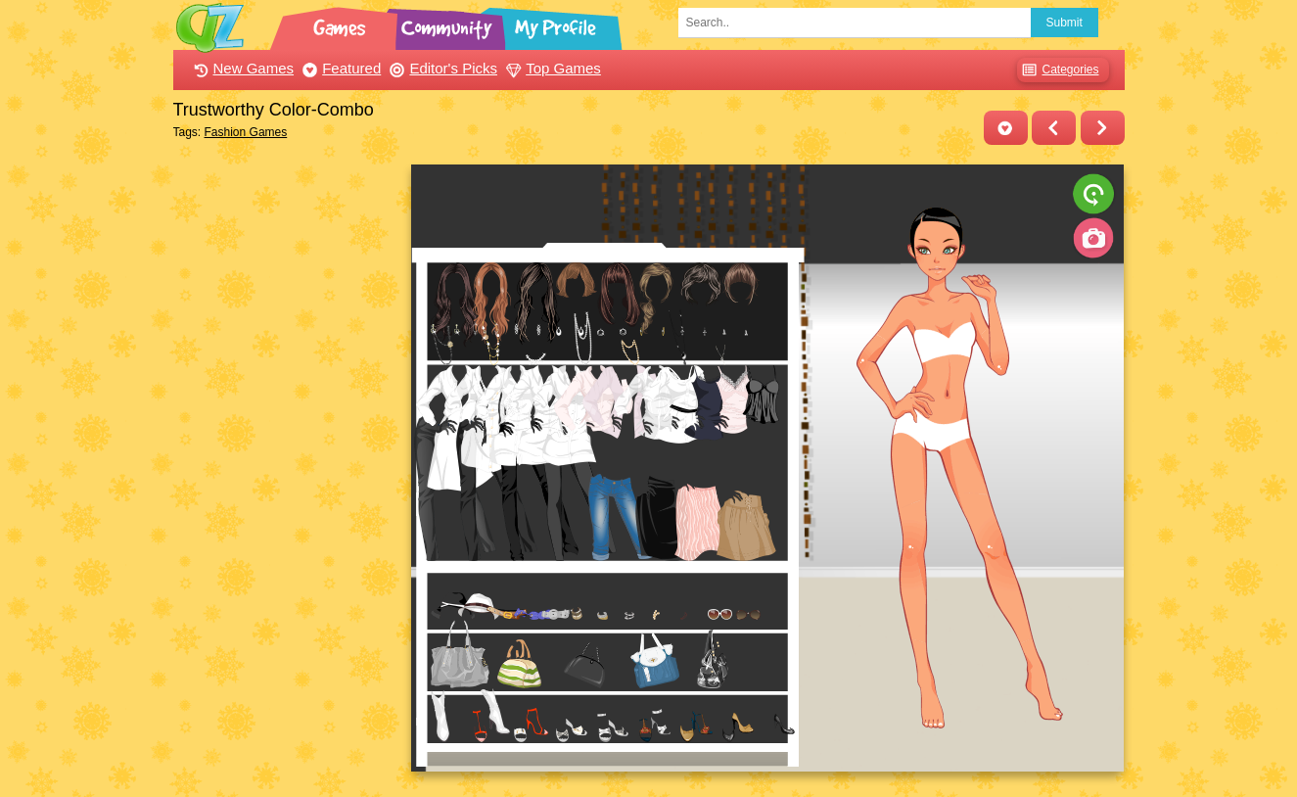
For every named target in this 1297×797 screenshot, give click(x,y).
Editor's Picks (441, 68)
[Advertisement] (287, 458)
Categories (1057, 70)
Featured (339, 68)
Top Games (551, 68)
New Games (242, 68)
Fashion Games (246, 132)
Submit (1064, 22)
